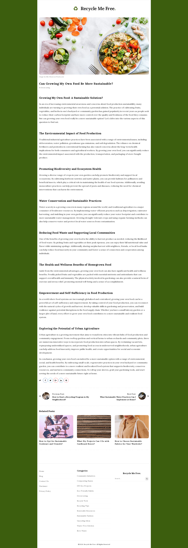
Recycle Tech (82, 501)
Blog (41, 476)
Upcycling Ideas (83, 521)
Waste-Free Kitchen (85, 526)
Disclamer (43, 486)
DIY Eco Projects (84, 486)
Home (41, 471)
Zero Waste (82, 531)
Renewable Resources (86, 511)
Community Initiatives (86, 476)
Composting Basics (85, 481)
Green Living (45, 88)
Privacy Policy (45, 491)
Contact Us (44, 481)
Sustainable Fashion (85, 516)
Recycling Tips (83, 506)
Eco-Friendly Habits (85, 491)
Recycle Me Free (98, 8)
